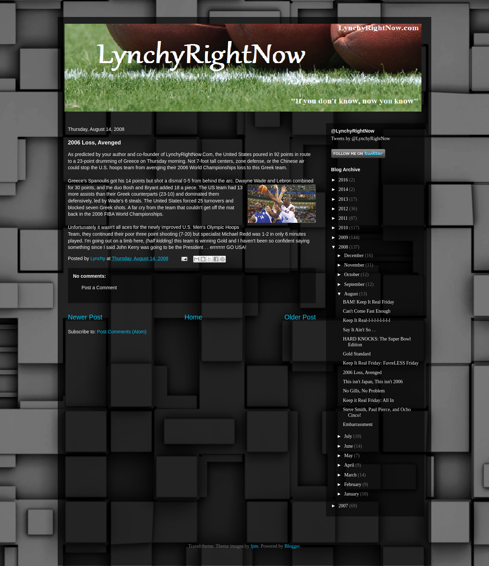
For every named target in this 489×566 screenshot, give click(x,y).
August (351, 293)
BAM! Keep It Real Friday (368, 302)
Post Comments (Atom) (121, 331)
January (352, 493)
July (348, 436)
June (349, 446)
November (354, 265)
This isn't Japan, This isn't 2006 (373, 381)
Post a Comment (99, 287)
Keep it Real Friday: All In (368, 400)
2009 (344, 237)
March (351, 474)
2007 (344, 505)
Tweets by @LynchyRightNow (360, 138)
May (349, 455)
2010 (344, 227)
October (352, 274)
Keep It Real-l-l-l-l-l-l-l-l (366, 320)
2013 (344, 199)
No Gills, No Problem (364, 390)
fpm (254, 546)
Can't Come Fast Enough (367, 311)
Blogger (292, 546)
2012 (344, 208)
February (353, 484)
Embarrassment (358, 424)
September (354, 284)
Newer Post (85, 317)
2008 (344, 247)
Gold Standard (356, 353)
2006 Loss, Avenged (362, 372)
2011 (344, 218)
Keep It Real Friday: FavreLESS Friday (381, 363)
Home (193, 317)
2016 (344, 179)
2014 (344, 189)
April (349, 465)
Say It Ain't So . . (359, 329)
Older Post (300, 317)
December (354, 255)
